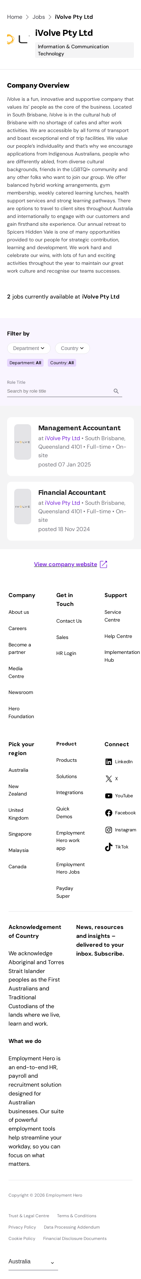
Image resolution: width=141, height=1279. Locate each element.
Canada (18, 866)
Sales (62, 637)
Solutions (66, 776)
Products (66, 760)
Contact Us (69, 621)
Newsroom (21, 692)
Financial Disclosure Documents (75, 1238)
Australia (18, 770)
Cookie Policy (22, 1238)
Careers (18, 628)
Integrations (69, 792)
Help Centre (118, 636)
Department (29, 348)
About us (19, 612)
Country (72, 348)
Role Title (16, 382)
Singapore (20, 834)
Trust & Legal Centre (29, 1216)
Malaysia (19, 850)
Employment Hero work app (70, 840)
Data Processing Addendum (72, 1227)
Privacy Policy (22, 1227)
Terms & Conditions (76, 1216)
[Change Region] (33, 1263)
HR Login (66, 653)
